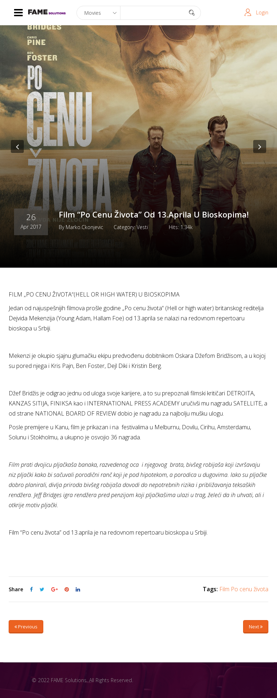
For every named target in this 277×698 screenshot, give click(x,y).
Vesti (142, 227)
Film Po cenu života (243, 589)
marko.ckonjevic (84, 227)
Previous (26, 626)
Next (256, 626)
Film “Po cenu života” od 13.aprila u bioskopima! (154, 214)
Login (262, 12)
